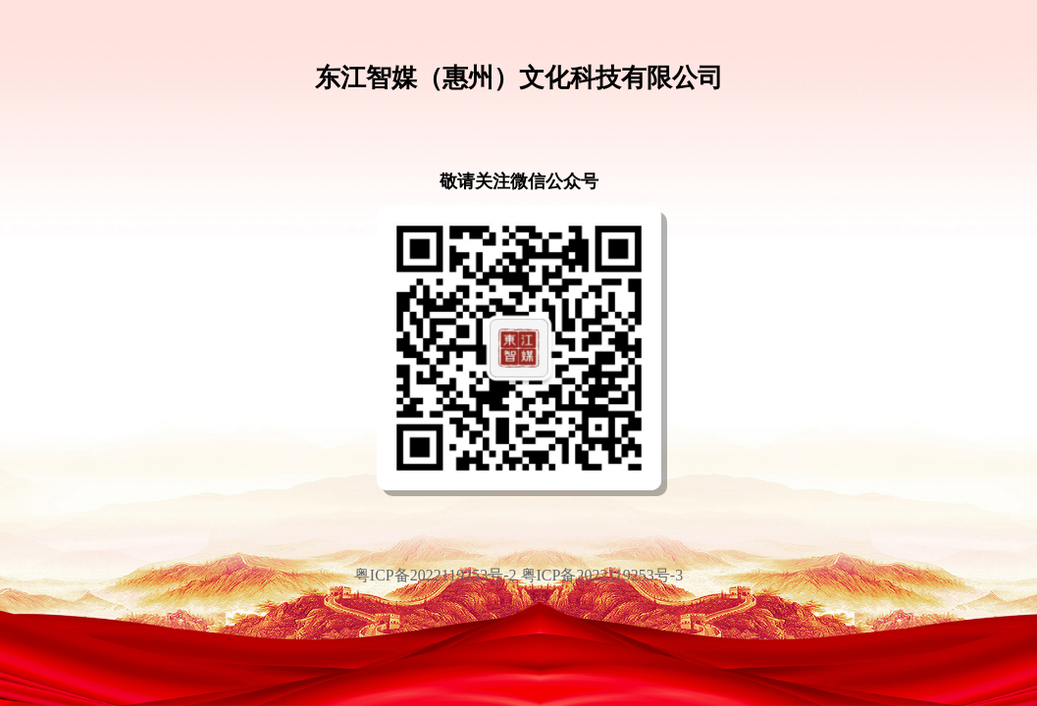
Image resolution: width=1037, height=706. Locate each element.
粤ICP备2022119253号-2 (437, 575)
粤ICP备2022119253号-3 (602, 575)
